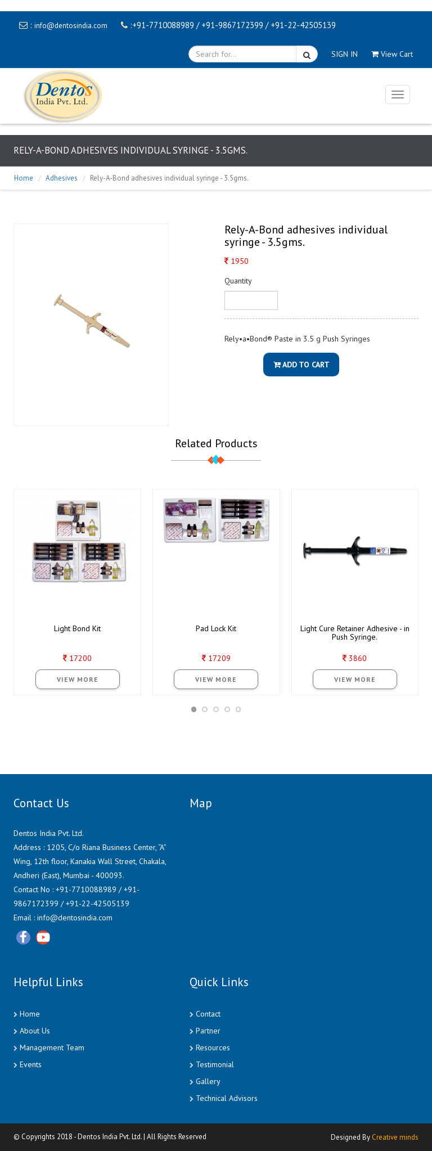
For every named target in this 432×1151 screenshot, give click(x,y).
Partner (208, 1031)
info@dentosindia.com (70, 25)
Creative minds (395, 1137)
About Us (35, 1031)
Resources (213, 1047)
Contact (208, 1014)
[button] (194, 709)
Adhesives (62, 178)
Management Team (52, 1047)
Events (31, 1064)
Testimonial (215, 1064)
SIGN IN (344, 54)
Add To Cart (301, 364)
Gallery (208, 1081)
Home (23, 178)
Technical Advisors (227, 1098)
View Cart (392, 54)
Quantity (238, 281)
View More (77, 679)
